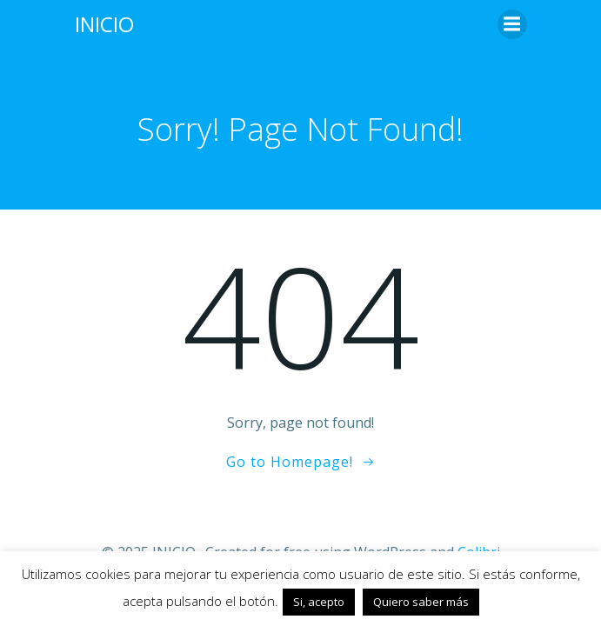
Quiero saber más (421, 601)
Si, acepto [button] (318, 601)
